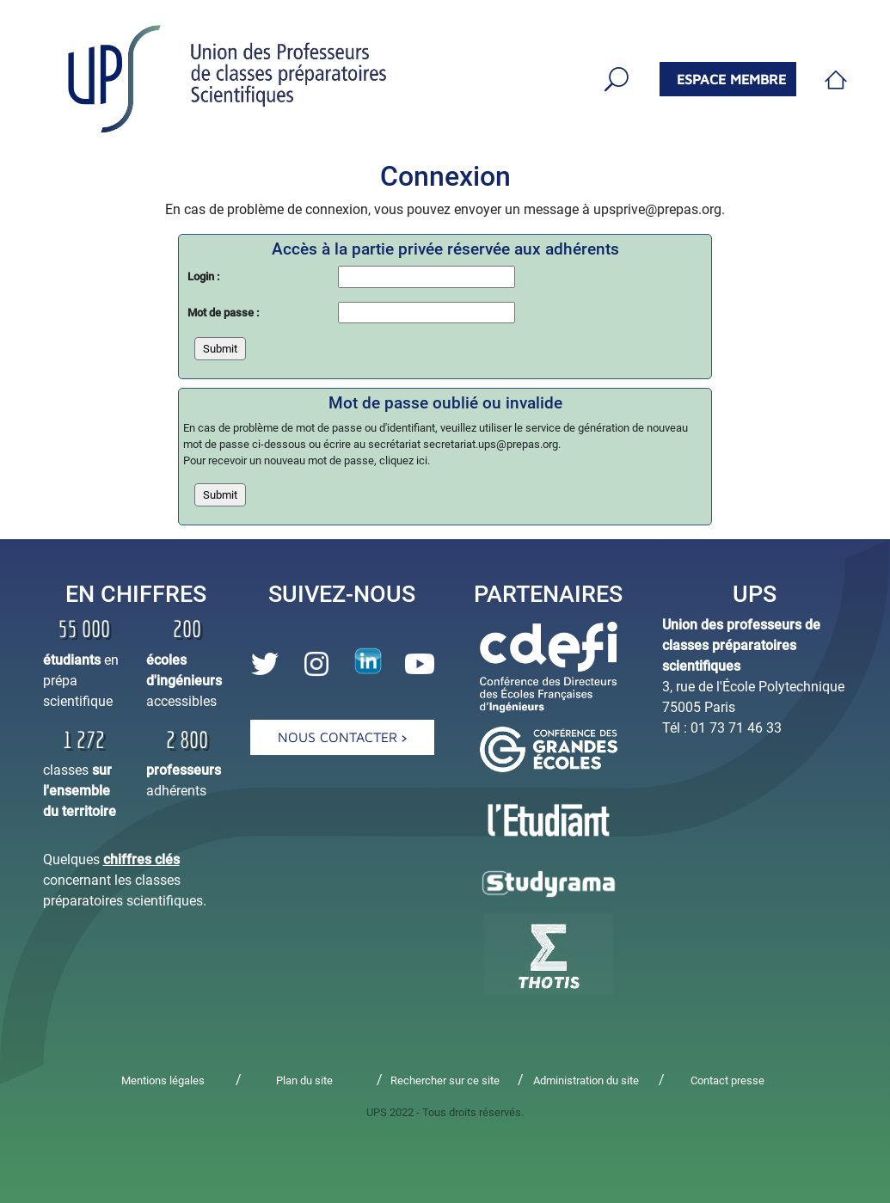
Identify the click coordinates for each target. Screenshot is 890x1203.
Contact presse (727, 1080)
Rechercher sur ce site (445, 1080)
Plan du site (304, 1080)
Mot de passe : (223, 312)
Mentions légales (163, 1080)
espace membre (731, 79)
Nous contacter (342, 737)
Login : (203, 276)
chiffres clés (141, 859)
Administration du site (586, 1080)
